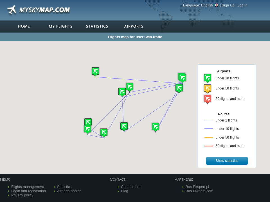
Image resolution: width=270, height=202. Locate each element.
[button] (182, 78)
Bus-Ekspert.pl (197, 187)
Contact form (131, 187)
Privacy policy (22, 195)
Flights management (27, 187)
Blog (124, 191)
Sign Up (228, 5)
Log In (242, 5)
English (210, 5)
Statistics (64, 187)
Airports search (69, 191)
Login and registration (28, 191)
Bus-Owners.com (199, 191)
